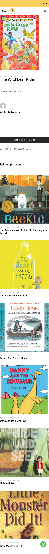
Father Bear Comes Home (14, 358)
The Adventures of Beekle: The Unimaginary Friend (23, 231)
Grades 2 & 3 (15, 91)
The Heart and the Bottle (13, 295)
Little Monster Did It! (11, 545)
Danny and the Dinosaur (13, 420)
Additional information (25, 140)
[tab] (24, 140)
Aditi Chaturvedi (10, 112)
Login (45, 3)
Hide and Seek (8, 483)
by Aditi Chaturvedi (12, 76)
